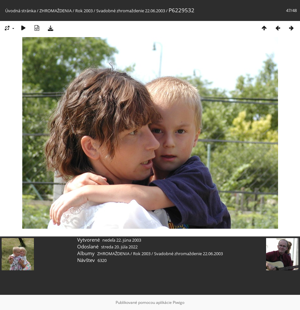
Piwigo (178, 302)
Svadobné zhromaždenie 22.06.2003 (130, 11)
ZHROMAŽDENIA (55, 11)
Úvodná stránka (20, 11)
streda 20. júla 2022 (119, 247)
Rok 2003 (84, 11)
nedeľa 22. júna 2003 (121, 240)
